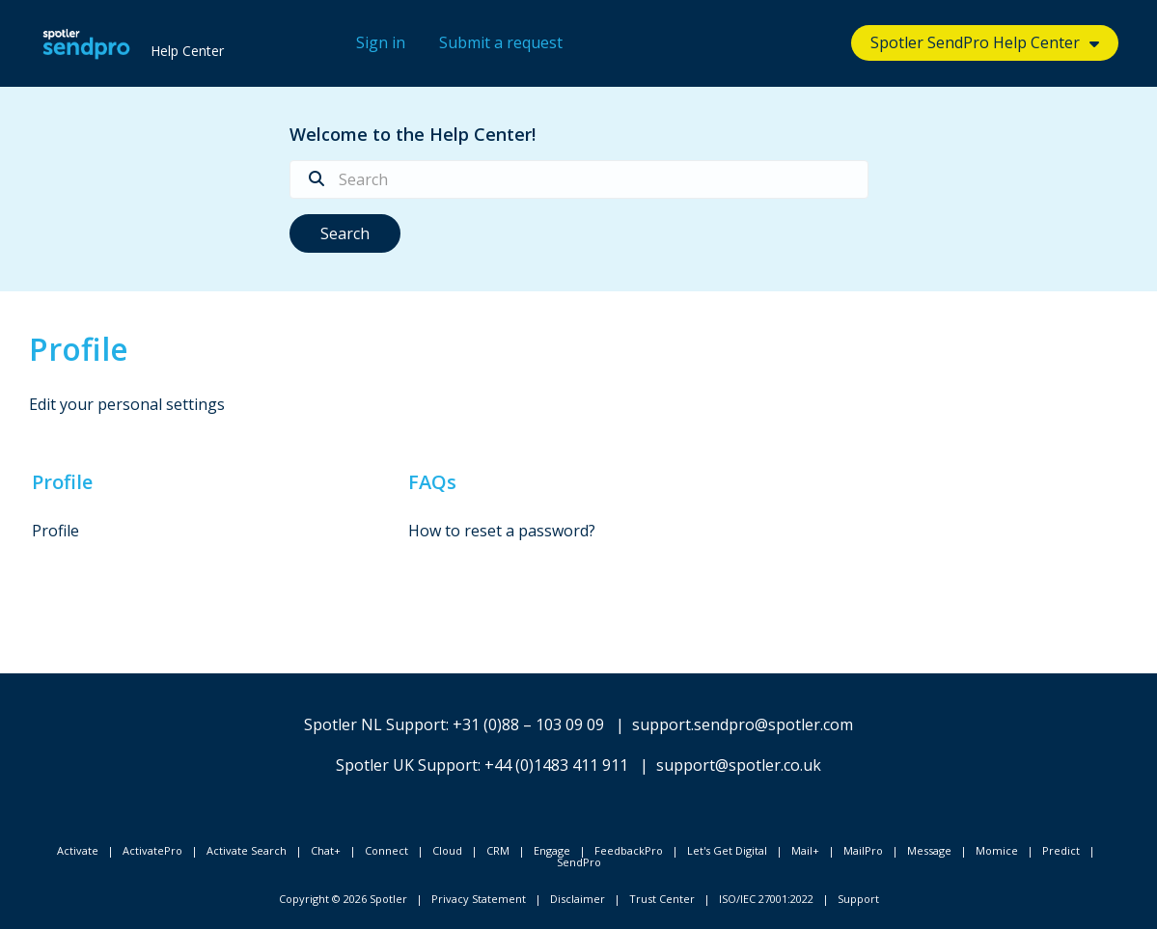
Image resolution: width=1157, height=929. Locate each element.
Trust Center (662, 898)
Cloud (447, 850)
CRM (498, 850)
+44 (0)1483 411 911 (556, 765)
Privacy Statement (478, 898)
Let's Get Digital (727, 850)
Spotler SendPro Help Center (975, 42)
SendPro (579, 862)
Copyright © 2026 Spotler (343, 898)
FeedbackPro (628, 850)
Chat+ (326, 850)
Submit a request (501, 42)
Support (858, 898)
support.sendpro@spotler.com (742, 724)
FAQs (432, 482)
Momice (997, 850)
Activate (77, 850)
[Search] (578, 179)
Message (929, 850)
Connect (386, 850)
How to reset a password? (501, 530)
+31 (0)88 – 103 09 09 (528, 724)
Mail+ (805, 850)
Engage (552, 850)
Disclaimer (577, 898)
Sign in (380, 42)
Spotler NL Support (375, 724)
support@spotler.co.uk (738, 765)
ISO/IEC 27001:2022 (766, 898)
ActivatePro (152, 850)
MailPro (863, 850)
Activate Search (247, 850)
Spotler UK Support (407, 765)
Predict (1061, 850)
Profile (62, 482)
